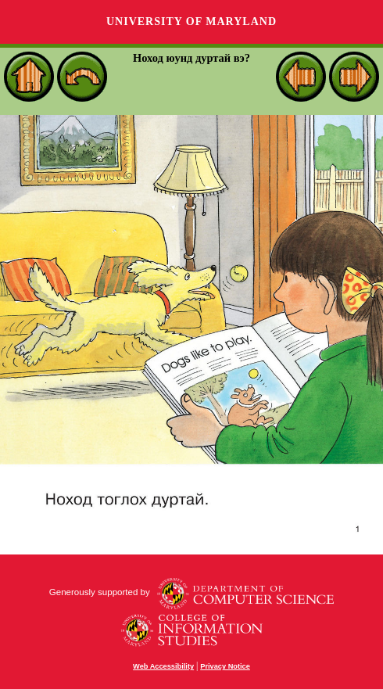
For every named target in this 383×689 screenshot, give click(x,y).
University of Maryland (191, 21)
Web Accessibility (163, 666)
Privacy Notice (225, 666)
